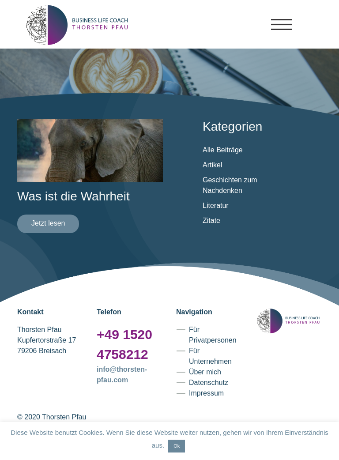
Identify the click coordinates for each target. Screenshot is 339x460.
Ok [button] (176, 446)
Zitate (211, 220)
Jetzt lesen (48, 223)
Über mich (205, 372)
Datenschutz (208, 382)
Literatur (216, 205)
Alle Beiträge (223, 150)
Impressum (206, 393)
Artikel (212, 165)
